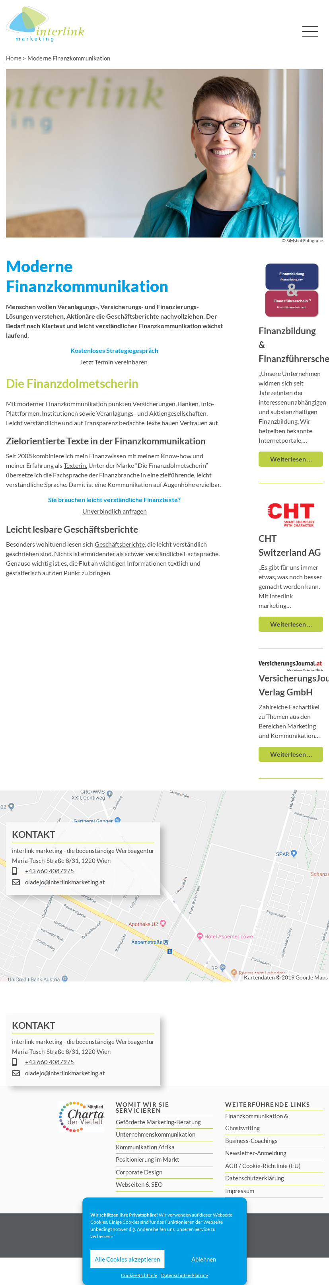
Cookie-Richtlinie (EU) (271, 1165)
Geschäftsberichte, (120, 544)
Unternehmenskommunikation (155, 1134)
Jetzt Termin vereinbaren (114, 362)
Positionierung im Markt (147, 1159)
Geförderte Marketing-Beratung (158, 1121)
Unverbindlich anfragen (114, 511)
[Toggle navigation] (310, 31)
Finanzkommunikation (254, 1116)
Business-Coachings (251, 1140)
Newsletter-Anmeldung (255, 1152)
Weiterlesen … (291, 459)
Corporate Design (139, 1172)
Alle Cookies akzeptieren (127, 1259)
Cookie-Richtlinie (139, 1275)
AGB (231, 1165)
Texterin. (75, 465)
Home (13, 58)
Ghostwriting (242, 1127)
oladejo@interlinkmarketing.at (65, 882)
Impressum (239, 1190)
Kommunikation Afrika (145, 1147)
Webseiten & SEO (139, 1184)
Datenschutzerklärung (184, 1275)
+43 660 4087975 (49, 870)
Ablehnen (203, 1259)
